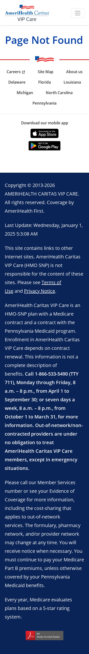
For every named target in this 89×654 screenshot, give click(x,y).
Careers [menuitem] (14, 71)
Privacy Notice (39, 291)
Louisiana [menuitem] (72, 82)
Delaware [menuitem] (16, 82)
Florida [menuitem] (44, 82)
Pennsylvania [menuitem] (44, 103)
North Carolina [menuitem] (59, 92)
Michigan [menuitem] (25, 92)
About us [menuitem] (74, 71)
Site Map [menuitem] (45, 71)
